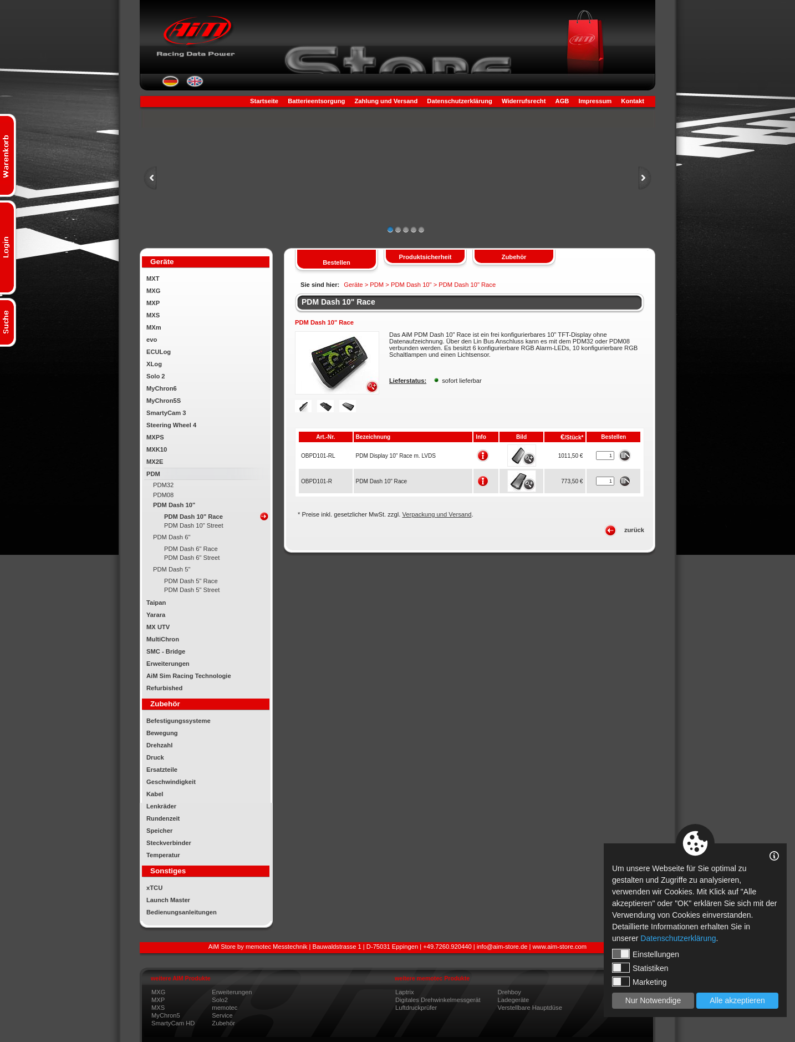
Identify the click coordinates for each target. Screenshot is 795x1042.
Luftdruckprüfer (416, 1007)
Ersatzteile (161, 769)
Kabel (154, 794)
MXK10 (156, 449)
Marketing (639, 982)
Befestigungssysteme (178, 720)
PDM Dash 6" (171, 537)
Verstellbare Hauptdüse (530, 1007)
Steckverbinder (168, 842)
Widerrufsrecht (524, 101)
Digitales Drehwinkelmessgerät (438, 1000)
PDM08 (163, 495)
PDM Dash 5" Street (192, 589)
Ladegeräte (513, 1000)
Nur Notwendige (653, 1000)
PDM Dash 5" (171, 569)
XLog (154, 364)
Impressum (595, 101)
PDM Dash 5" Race (191, 581)
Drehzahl (159, 745)
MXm (153, 327)
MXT (153, 278)
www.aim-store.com (560, 946)
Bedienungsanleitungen (181, 912)
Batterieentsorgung (316, 101)
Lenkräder (161, 806)
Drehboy (509, 992)
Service (222, 1015)
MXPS (155, 437)
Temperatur (163, 855)
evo (151, 339)
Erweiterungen (168, 663)
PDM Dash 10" (174, 505)
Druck (155, 757)
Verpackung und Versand (436, 514)
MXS (153, 315)
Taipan (156, 602)
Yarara (155, 614)
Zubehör (223, 1023)
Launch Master (168, 900)
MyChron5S (163, 400)
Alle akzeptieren (737, 1000)
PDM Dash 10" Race (193, 516)
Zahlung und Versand (385, 101)
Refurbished (164, 688)
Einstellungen (645, 954)
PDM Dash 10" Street (193, 525)
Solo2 (220, 1000)
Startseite (264, 101)
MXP (153, 303)
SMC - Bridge (165, 651)
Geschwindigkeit (171, 781)
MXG (153, 290)
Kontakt (632, 101)
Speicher (159, 830)
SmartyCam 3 (166, 412)
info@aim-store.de (502, 946)
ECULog (158, 351)
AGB (562, 101)
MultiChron (162, 639)
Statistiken (640, 968)
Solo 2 (155, 376)
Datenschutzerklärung (459, 101)
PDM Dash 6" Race (191, 548)
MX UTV (158, 627)
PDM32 (163, 485)
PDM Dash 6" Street (192, 557)
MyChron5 (165, 1015)
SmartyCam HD (173, 1023)
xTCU (154, 887)
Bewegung (162, 733)
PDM (153, 474)
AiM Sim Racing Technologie (188, 675)
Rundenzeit (163, 818)
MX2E (154, 461)
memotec (224, 1007)
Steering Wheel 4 (171, 425)
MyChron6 (161, 388)
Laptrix (404, 992)
